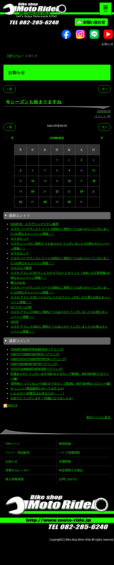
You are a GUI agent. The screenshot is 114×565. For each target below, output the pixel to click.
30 (69, 202)
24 (81, 191)
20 (32, 191)
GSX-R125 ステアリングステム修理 (34, 224)
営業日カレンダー (17, 470)
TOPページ (14, 55)
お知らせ (16, 72)
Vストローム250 (20, 307)
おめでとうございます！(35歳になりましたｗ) (41, 398)
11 (93, 170)
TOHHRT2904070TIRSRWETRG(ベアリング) (37, 349)
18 (93, 181)
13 (32, 181)
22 (57, 191)
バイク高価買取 (69, 452)
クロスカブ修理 (21, 268)
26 (20, 202)
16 (69, 181)
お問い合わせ (68, 479)
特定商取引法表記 (71, 470)
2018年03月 (57, 138)
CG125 (14, 321)
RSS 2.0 (10, 405)
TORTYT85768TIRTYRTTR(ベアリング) (33, 364)
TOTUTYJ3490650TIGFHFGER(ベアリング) (36, 369)
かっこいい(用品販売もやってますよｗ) (37, 388)
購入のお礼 (18, 282)
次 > (104, 89)
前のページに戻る (98, 417)
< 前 (9, 89)
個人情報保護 (14, 479)
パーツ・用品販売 (17, 452)
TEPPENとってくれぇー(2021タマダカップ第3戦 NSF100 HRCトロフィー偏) (60, 383)
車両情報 (65, 443)
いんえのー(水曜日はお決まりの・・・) (37, 393)
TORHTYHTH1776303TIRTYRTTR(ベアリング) (38, 359)
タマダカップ (19, 238)
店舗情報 (65, 461)
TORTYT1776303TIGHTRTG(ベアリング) (35, 354)
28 (45, 202)
